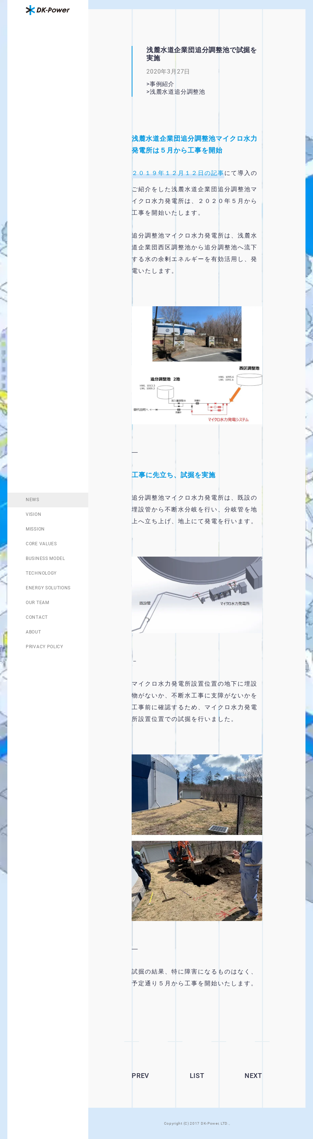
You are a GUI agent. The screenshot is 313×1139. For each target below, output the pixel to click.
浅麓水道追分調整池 (187, 91)
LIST (197, 1075)
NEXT (253, 1075)
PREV (140, 1075)
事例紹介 (162, 84)
